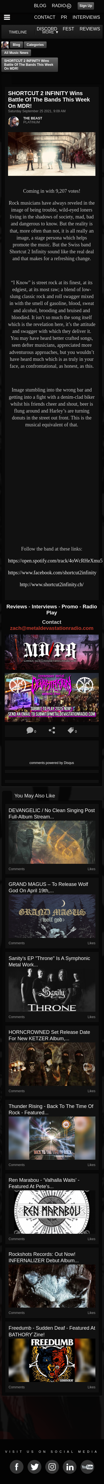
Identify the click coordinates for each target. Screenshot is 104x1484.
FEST (68, 29)
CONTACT (44, 17)
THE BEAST (32, 118)
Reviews (17, 606)
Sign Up (86, 6)
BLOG (40, 5)
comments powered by (51, 763)
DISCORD (47, 29)
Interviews (45, 606)
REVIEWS (90, 29)
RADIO (59, 5)
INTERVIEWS (86, 17)
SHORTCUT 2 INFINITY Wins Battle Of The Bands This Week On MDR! (28, 65)
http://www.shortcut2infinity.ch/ (52, 584)
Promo (70, 606)
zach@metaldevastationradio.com (51, 628)
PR (64, 17)
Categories (35, 45)
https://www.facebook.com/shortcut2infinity (52, 572)
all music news (16, 53)
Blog (16, 45)
